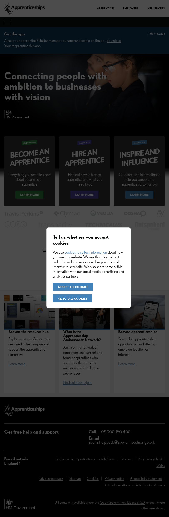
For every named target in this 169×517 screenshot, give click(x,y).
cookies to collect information (86, 252)
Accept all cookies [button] (73, 287)
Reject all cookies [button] (72, 298)
